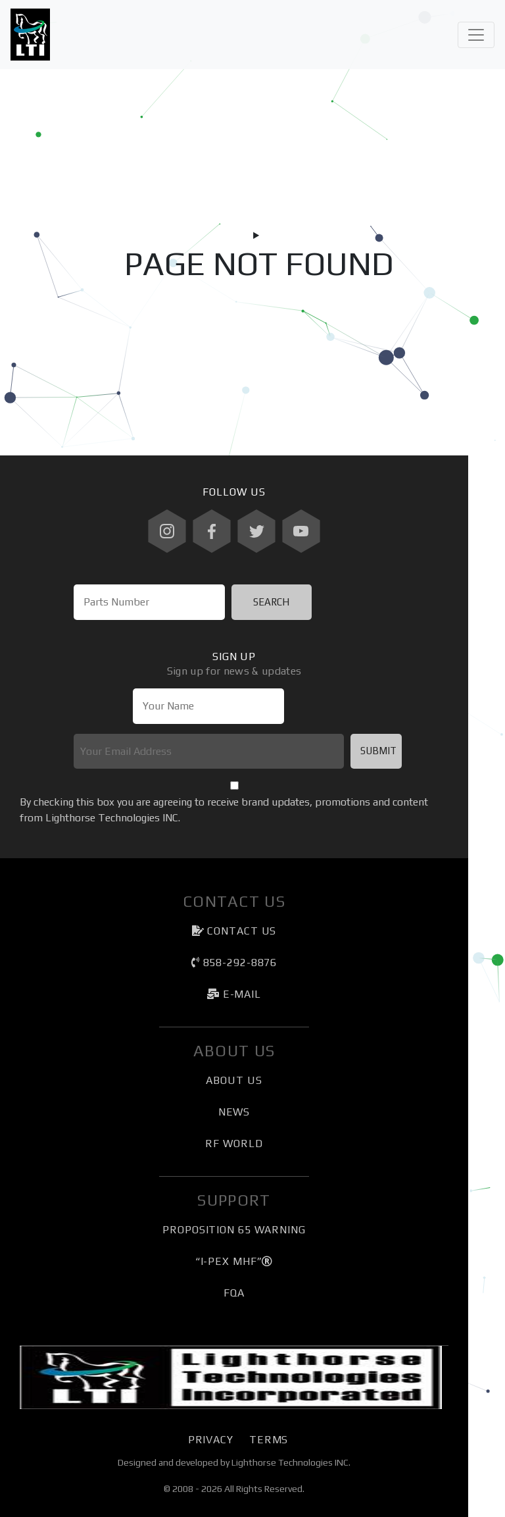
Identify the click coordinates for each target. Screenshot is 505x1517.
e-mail (234, 994)
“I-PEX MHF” (234, 1261)
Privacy (210, 1439)
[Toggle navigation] (476, 35)
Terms (268, 1439)
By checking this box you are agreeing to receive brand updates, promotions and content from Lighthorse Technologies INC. (224, 810)
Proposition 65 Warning (234, 1229)
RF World (233, 1143)
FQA (234, 1293)
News (234, 1112)
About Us (234, 1080)
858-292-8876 (234, 962)
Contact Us (234, 931)
